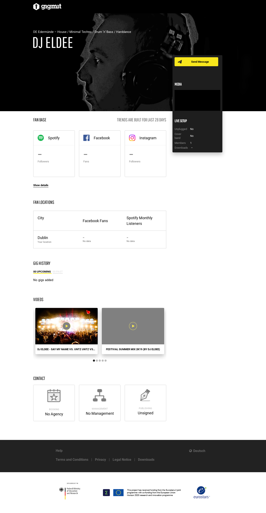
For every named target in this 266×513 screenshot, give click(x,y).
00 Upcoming (42, 271)
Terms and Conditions (72, 460)
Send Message (200, 61)
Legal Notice (122, 460)
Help (59, 451)
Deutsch (199, 451)
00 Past (58, 271)
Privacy (100, 460)
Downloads (146, 460)
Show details (40, 185)
